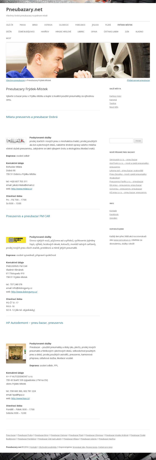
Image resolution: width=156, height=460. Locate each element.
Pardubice (80, 25)
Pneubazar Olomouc (94, 435)
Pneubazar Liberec (89, 439)
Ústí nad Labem (111, 31)
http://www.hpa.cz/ (20, 398)
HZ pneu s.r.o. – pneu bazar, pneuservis (128, 192)
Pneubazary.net (24, 9)
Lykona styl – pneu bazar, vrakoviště (126, 170)
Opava (94, 31)
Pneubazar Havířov (107, 439)
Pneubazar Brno (42, 435)
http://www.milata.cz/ (21, 188)
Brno (35, 25)
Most (8, 38)
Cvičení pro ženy (105, 447)
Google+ (113, 218)
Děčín (9, 31)
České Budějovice (26, 31)
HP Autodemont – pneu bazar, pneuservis (34, 323)
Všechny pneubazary (15, 80)
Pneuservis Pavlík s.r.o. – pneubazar (126, 181)
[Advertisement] (41, 106)
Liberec (81, 31)
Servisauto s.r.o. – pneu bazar (123, 159)
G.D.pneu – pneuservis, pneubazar (126, 188)
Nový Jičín (114, 107)
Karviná (113, 99)
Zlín (127, 31)
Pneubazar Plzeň (76, 435)
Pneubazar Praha (25, 435)
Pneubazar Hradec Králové (116, 435)
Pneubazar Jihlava (71, 439)
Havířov (45, 31)
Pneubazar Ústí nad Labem (50, 439)
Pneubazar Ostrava (59, 435)
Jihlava (95, 25)
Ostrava (48, 25)
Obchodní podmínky (48, 447)
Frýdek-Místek (125, 25)
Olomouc (64, 25)
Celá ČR (9, 25)
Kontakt (113, 210)
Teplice (113, 103)
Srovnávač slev (79, 447)
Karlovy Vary (115, 96)
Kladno (139, 31)
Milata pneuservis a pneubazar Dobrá (32, 117)
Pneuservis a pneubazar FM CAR (28, 216)
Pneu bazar (11, 435)
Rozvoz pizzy (91, 447)
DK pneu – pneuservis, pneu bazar (126, 185)
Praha (23, 25)
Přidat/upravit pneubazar (138, 80)
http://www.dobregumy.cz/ (24, 291)
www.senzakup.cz (122, 240)
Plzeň (108, 25)
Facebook (114, 214)
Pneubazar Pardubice (27, 439)
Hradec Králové (63, 31)
